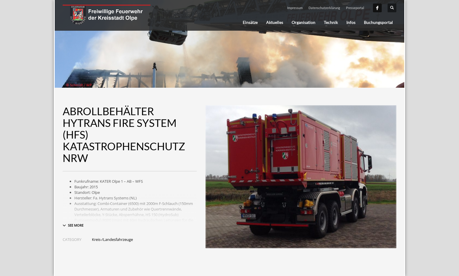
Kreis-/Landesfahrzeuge (112, 239)
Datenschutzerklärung (324, 8)
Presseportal (355, 8)
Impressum (295, 8)
